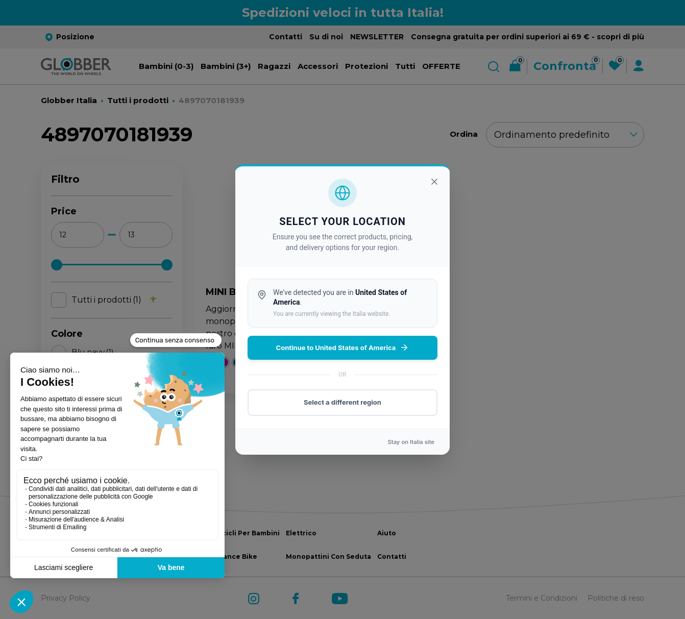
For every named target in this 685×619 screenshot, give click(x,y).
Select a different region (342, 402)
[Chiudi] (434, 182)
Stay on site (410, 441)
